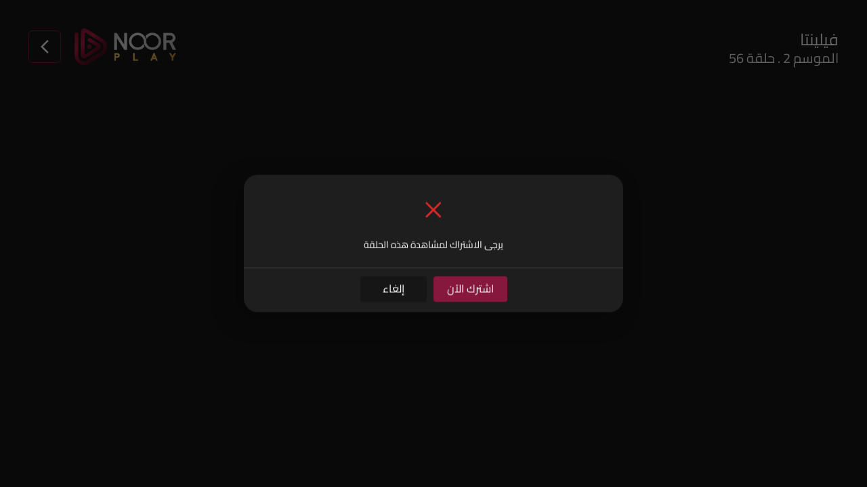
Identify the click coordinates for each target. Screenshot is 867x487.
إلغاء (393, 289)
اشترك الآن (470, 289)
